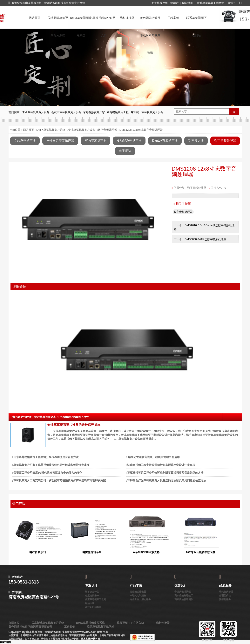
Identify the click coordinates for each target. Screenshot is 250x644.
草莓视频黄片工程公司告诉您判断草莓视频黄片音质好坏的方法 (165, 472)
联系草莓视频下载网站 (210, 2)
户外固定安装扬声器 (60, 140)
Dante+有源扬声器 (165, 140)
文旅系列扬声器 (25, 140)
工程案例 (173, 17)
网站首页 (34, 17)
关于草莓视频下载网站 (165, 2)
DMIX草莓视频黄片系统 (80, 21)
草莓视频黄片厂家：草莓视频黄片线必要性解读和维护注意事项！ (52, 464)
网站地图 (187, 2)
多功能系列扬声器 (129, 140)
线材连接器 (127, 17)
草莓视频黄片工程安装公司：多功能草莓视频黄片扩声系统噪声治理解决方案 (59, 480)
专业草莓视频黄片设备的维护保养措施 (73, 424)
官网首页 (14, 622)
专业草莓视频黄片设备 (81, 129)
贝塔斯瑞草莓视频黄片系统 (58, 21)
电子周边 (125, 150)
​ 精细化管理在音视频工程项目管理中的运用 (153, 457)
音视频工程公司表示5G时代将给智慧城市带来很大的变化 (47, 472)
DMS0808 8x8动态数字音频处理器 (206, 239)
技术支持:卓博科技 (90, 638)
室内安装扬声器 (95, 140)
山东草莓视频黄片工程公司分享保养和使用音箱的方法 (46, 457)
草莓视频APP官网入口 (104, 21)
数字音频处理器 (107, 129)
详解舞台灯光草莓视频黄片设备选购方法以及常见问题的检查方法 (166, 480)
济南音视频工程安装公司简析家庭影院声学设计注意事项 (161, 464)
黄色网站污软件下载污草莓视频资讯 (150, 21)
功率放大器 (196, 140)
